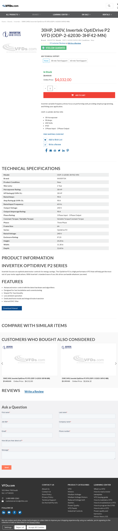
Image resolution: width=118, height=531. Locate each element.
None (46, 61)
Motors (71, 492)
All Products (13, 15)
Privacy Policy (47, 497)
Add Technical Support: (50, 56)
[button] (73, 43)
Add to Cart (80, 95)
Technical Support (49, 500)
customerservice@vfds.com (17, 501)
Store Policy (46, 494)
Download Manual (10, 308)
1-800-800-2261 (12, 498)
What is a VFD (99, 489)
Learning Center (61, 15)
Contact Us (46, 492)
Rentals (107, 15)
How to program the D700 (104, 505)
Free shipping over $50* (53, 134)
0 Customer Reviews (58, 43)
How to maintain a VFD (103, 500)
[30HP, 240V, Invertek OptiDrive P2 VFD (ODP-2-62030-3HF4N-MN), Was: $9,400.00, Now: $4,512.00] (29, 359)
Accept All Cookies (36, 527)
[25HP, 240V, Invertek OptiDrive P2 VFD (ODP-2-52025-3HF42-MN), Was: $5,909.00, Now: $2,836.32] (88, 359)
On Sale (86, 15)
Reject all (20, 527)
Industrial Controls (75, 511)
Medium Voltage (74, 494)
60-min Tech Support (78, 61)
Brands (36, 15)
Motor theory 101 (101, 516)
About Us (46, 489)
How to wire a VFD (101, 508)
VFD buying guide (101, 497)
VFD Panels (72, 508)
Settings (8, 527)
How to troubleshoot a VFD (105, 503)
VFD (69, 489)
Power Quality (73, 505)
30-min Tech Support (59, 61)
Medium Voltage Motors (77, 497)
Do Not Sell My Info (50, 503)
